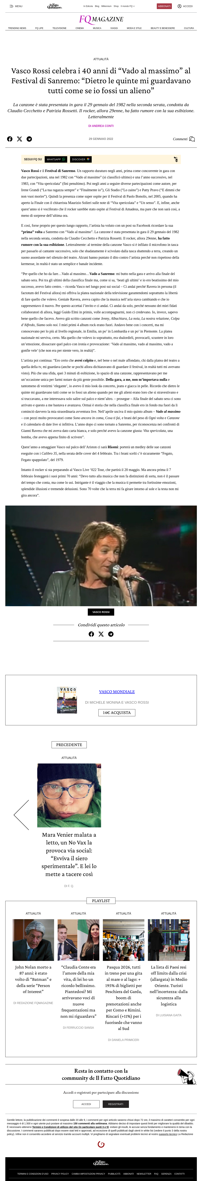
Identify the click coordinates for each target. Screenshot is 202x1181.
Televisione (59, 28)
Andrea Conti (103, 125)
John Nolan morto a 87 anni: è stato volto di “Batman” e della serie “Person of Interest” (33, 977)
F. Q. (71, 884)
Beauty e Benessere (163, 28)
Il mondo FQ (128, 6)
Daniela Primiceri (125, 1036)
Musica (97, 28)
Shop (116, 6)
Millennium (106, 6)
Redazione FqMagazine (35, 1000)
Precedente (69, 743)
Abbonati (164, 6)
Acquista (117, 712)
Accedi (86, 1101)
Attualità (101, 59)
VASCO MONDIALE (117, 691)
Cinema (80, 28)
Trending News (17, 28)
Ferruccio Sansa (80, 1024)
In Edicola (88, 6)
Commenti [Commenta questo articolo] (184, 139)
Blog (97, 6)
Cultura (189, 28)
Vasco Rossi (100, 612)
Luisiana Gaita (170, 1012)
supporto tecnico (168, 1131)
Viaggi (114, 28)
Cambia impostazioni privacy (88, 1171)
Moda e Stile (134, 28)
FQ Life (39, 28)
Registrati (115, 1101)
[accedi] (185, 6)
